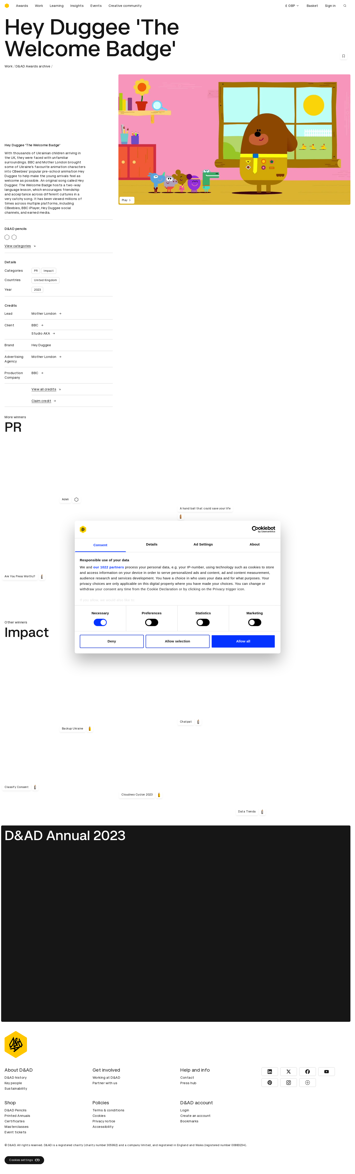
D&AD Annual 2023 (65, 835)
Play (127, 200)
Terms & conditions (109, 1110)
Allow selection (177, 641)
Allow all (243, 641)
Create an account (195, 1116)
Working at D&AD (106, 1077)
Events (96, 6)
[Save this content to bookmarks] (343, 56)
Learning (57, 6)
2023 (37, 289)
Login (184, 1110)
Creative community (125, 6)
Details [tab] (151, 544)
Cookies (99, 1116)
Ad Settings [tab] (203, 544)
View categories (21, 246)
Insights (77, 6)
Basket (312, 6)
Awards (22, 6)
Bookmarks (189, 1121)
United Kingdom (45, 280)
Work (39, 6)
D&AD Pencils (16, 1110)
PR (35, 270)
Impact (49, 270)
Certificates (15, 1121)
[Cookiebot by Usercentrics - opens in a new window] (255, 529)
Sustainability (16, 1088)
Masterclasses (17, 1127)
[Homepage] (7, 5)
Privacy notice (104, 1121)
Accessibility (103, 1127)
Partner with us (105, 1083)
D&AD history (16, 1077)
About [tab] (255, 544)
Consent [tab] (100, 545)
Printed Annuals (17, 1116)
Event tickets (16, 1132)
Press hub (188, 1083)
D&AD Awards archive (33, 66)
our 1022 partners (108, 567)
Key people (13, 1083)
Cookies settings (24, 1160)
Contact (187, 1077)
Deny (111, 641)
